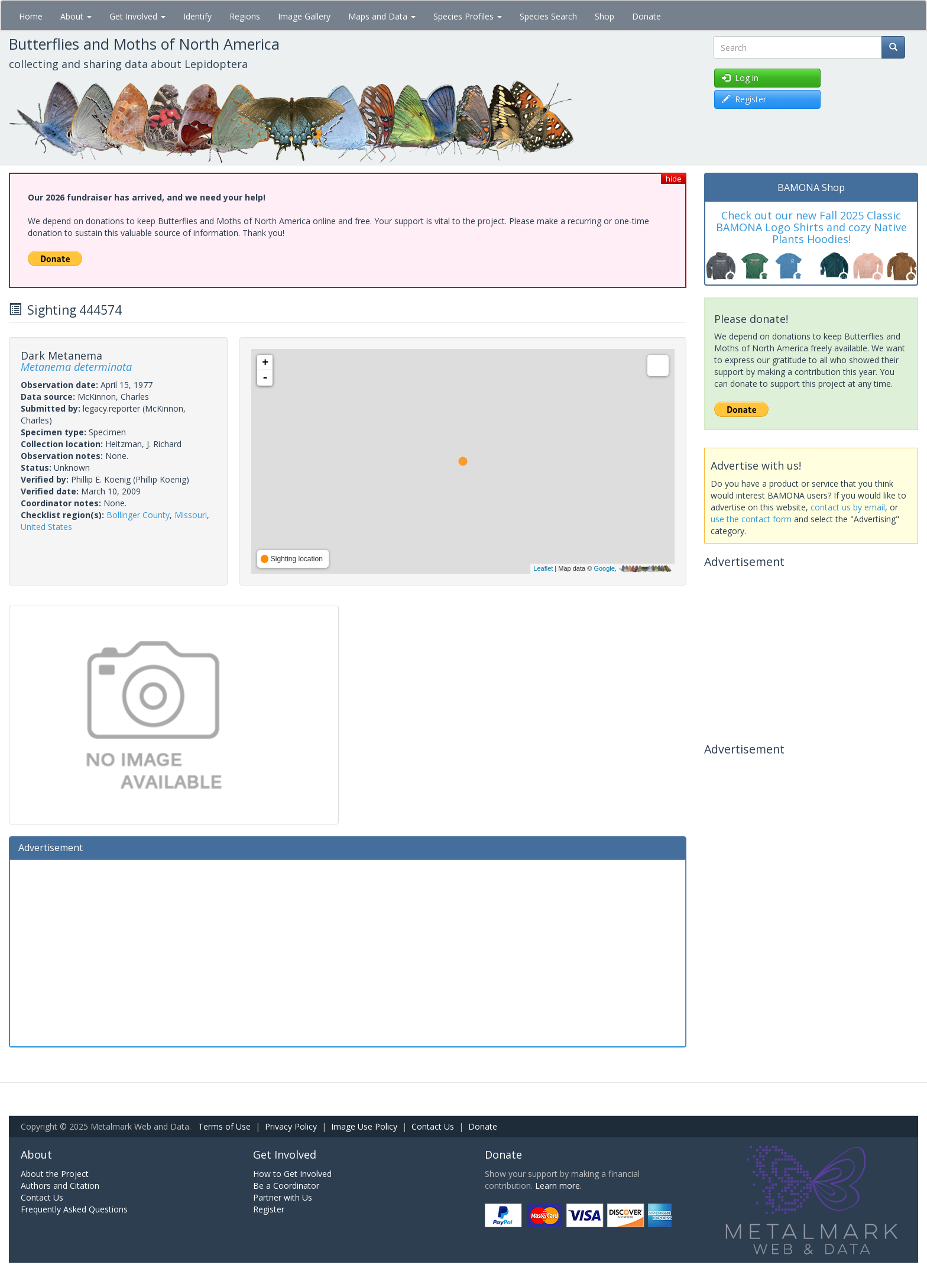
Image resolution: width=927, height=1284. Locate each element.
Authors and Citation (60, 1185)
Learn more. (558, 1185)
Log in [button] (740, 77)
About (76, 16)
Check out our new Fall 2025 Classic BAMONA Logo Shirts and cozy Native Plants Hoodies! (811, 227)
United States (46, 526)
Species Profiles (467, 16)
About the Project (55, 1173)
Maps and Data (382, 16)
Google (604, 568)
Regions (244, 16)
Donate (646, 16)
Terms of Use (224, 1126)
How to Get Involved (292, 1173)
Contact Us (432, 1126)
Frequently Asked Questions (74, 1209)
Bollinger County (138, 514)
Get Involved (137, 16)
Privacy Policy (291, 1126)
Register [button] (744, 99)
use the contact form (751, 519)
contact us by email (848, 507)
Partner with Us (282, 1197)
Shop (604, 16)
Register (268, 1209)
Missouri (190, 514)
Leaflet (543, 568)
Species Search (548, 16)
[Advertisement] (347, 951)
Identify (197, 16)
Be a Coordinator (286, 1185)
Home (31, 16)
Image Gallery (304, 16)
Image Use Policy (364, 1126)
